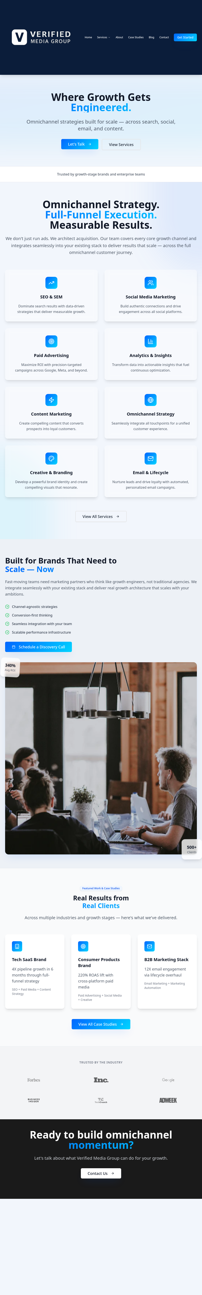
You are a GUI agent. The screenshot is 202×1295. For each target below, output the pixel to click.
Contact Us (101, 1176)
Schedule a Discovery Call (37, 646)
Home (88, 37)
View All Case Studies (101, 1024)
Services (103, 37)
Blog (151, 37)
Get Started (185, 37)
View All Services (101, 517)
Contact (164, 37)
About (119, 37)
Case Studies (136, 37)
